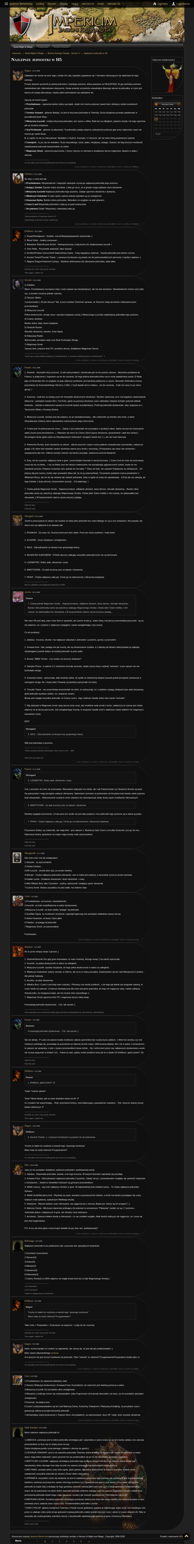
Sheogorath (30, 853)
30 (168, 112)
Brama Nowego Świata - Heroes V (64, 53)
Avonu (28, 592)
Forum (52, 3)
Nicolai (28, 280)
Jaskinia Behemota (39, 1536)
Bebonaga (29, 1241)
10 (156, 119)
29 (164, 112)
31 (172, 112)
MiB (181, 1536)
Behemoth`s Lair (22, 24)
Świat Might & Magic (23, 47)
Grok (27, 896)
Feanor (28, 367)
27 (156, 112)
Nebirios (29, 174)
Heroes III (88, 3)
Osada (64, 3)
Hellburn (29, 231)
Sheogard (29, 516)
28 (160, 112)
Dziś (158, 134)
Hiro (27, 1165)
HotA (101, 3)
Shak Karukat (31, 1427)
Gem (27, 1376)
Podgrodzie (43, 47)
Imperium (83, 25)
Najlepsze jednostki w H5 (95, 53)
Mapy (74, 3)
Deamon (29, 947)
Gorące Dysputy (61, 47)
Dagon (28, 70)
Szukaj (40, 3)
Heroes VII (114, 3)
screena (55, 1353)
